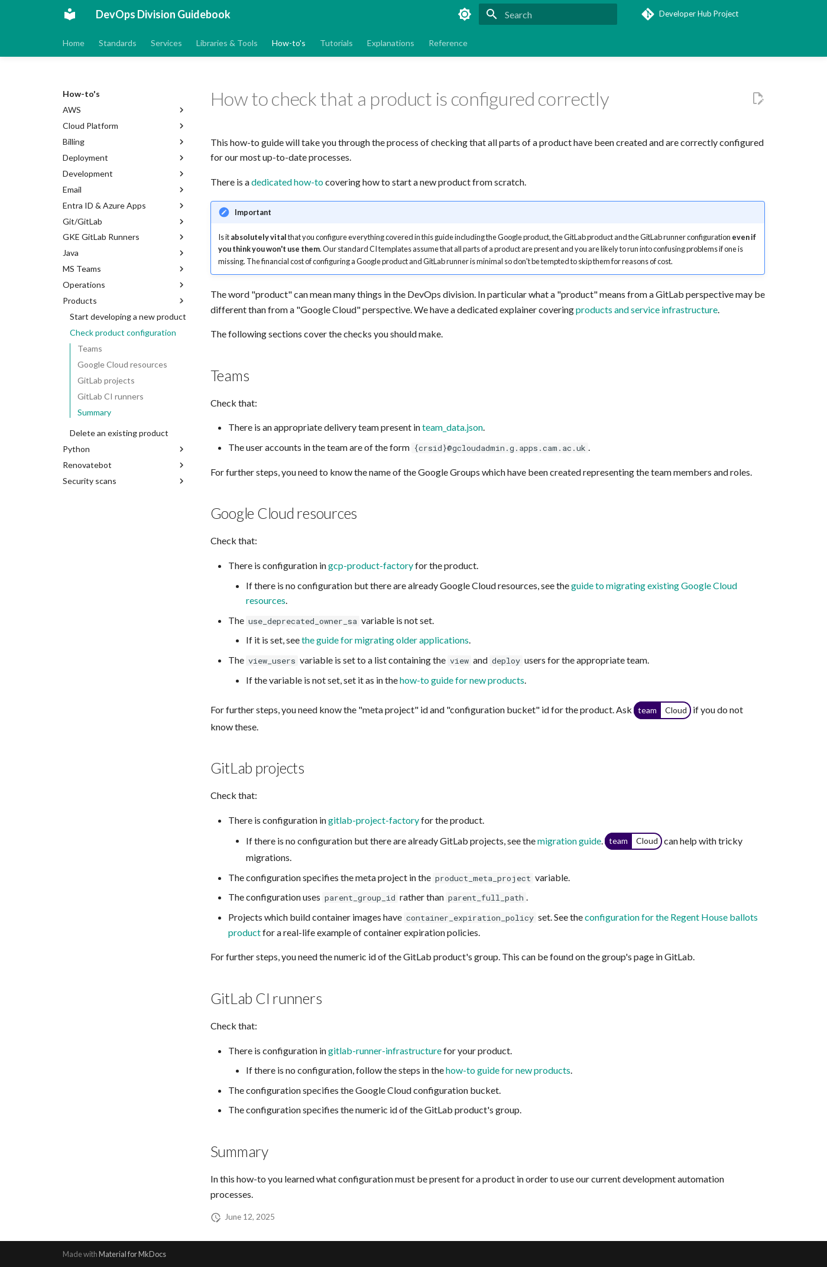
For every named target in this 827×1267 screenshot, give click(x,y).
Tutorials (336, 43)
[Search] (548, 14)
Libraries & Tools (227, 43)
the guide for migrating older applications (385, 639)
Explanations (390, 43)
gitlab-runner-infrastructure (385, 1050)
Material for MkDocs (132, 1254)
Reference (448, 43)
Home (74, 43)
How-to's (289, 43)
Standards (118, 43)
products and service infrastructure (647, 309)
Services (166, 43)
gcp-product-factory (370, 565)
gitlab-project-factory (373, 820)
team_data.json (452, 427)
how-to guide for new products (462, 680)
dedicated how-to (287, 181)
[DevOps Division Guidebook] (70, 14)
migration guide (569, 840)
